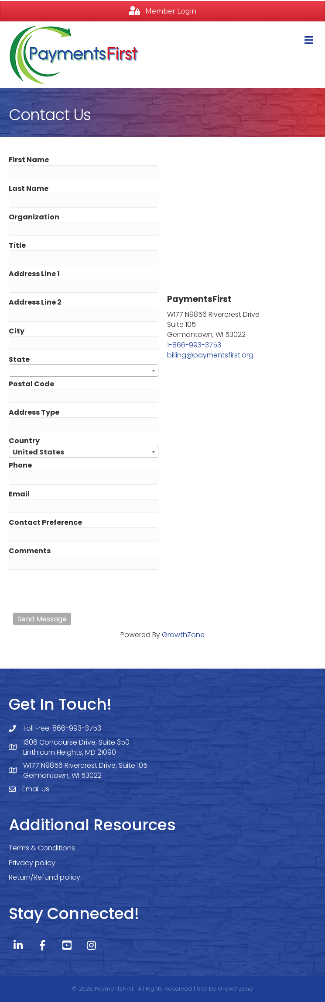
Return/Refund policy (44, 877)
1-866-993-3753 (194, 345)
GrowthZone (183, 635)
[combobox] (83, 370)
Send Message (42, 619)
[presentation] (79, 591)
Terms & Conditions (42, 848)
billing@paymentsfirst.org (210, 355)
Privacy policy (32, 863)
